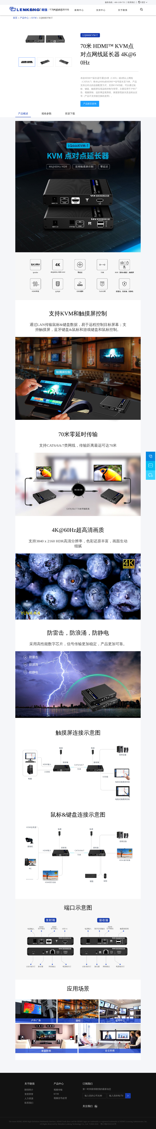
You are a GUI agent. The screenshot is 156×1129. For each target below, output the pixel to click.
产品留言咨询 (89, 104)
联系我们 (131, 2)
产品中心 (24, 18)
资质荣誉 (29, 1094)
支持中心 (101, 10)
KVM (34, 18)
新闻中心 (79, 10)
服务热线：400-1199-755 (115, 2)
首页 (15, 18)
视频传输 (58, 1090)
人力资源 (29, 1098)
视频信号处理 (60, 1098)
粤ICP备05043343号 (108, 1124)
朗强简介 (29, 1090)
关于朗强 (122, 10)
